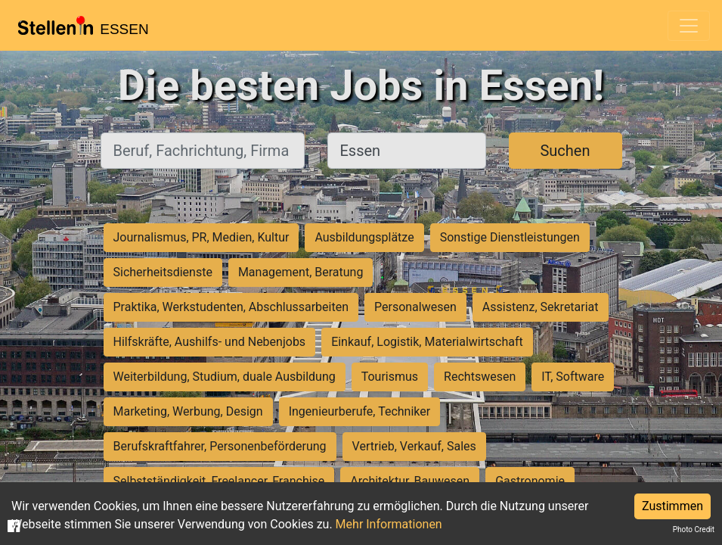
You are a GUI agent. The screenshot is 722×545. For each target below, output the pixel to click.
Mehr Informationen (389, 524)
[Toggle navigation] (689, 26)
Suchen (565, 151)
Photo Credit (693, 529)
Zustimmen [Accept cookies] (672, 506)
